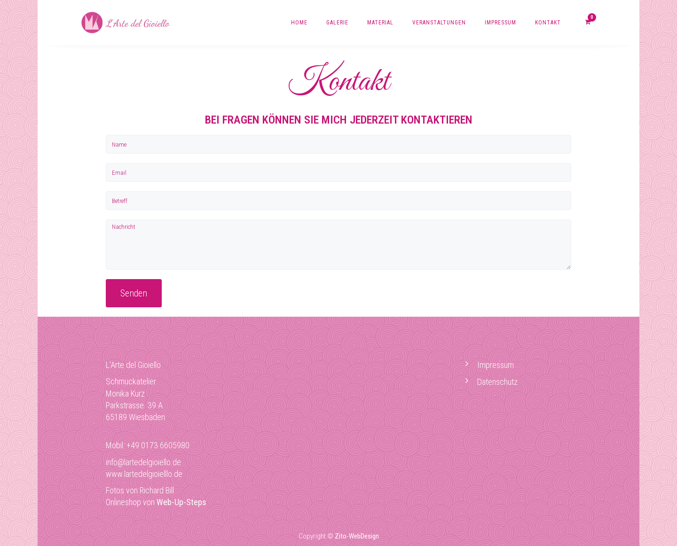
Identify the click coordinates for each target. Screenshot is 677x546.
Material (380, 22)
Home (299, 22)
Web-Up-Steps (181, 502)
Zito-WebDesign (357, 536)
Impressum (500, 22)
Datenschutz (497, 382)
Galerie (337, 22)
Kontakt (548, 22)
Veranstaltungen (439, 22)
